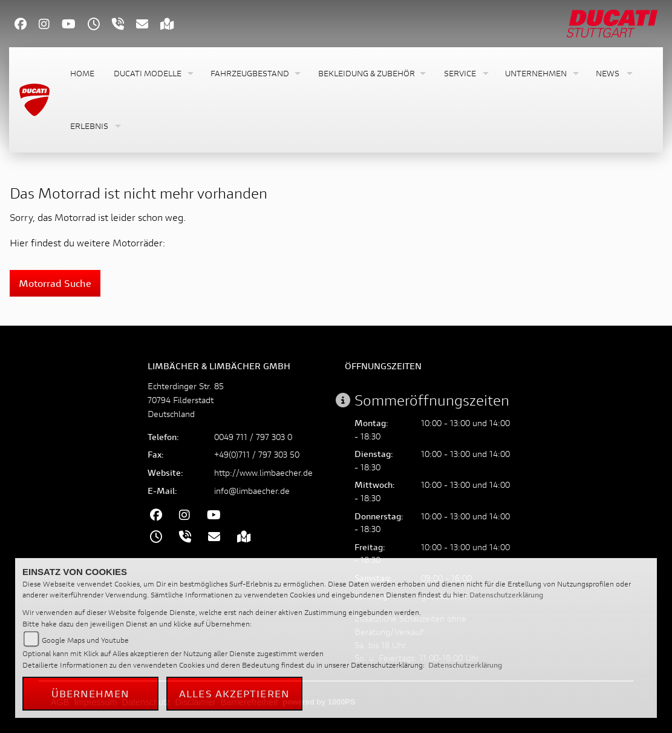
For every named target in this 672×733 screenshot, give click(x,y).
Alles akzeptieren (234, 693)
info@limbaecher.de (252, 490)
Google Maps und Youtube (85, 640)
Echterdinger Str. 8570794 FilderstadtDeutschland (186, 399)
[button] (152, 73)
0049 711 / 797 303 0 (253, 436)
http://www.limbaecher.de (263, 472)
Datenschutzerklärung (506, 594)
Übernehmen (90, 693)
